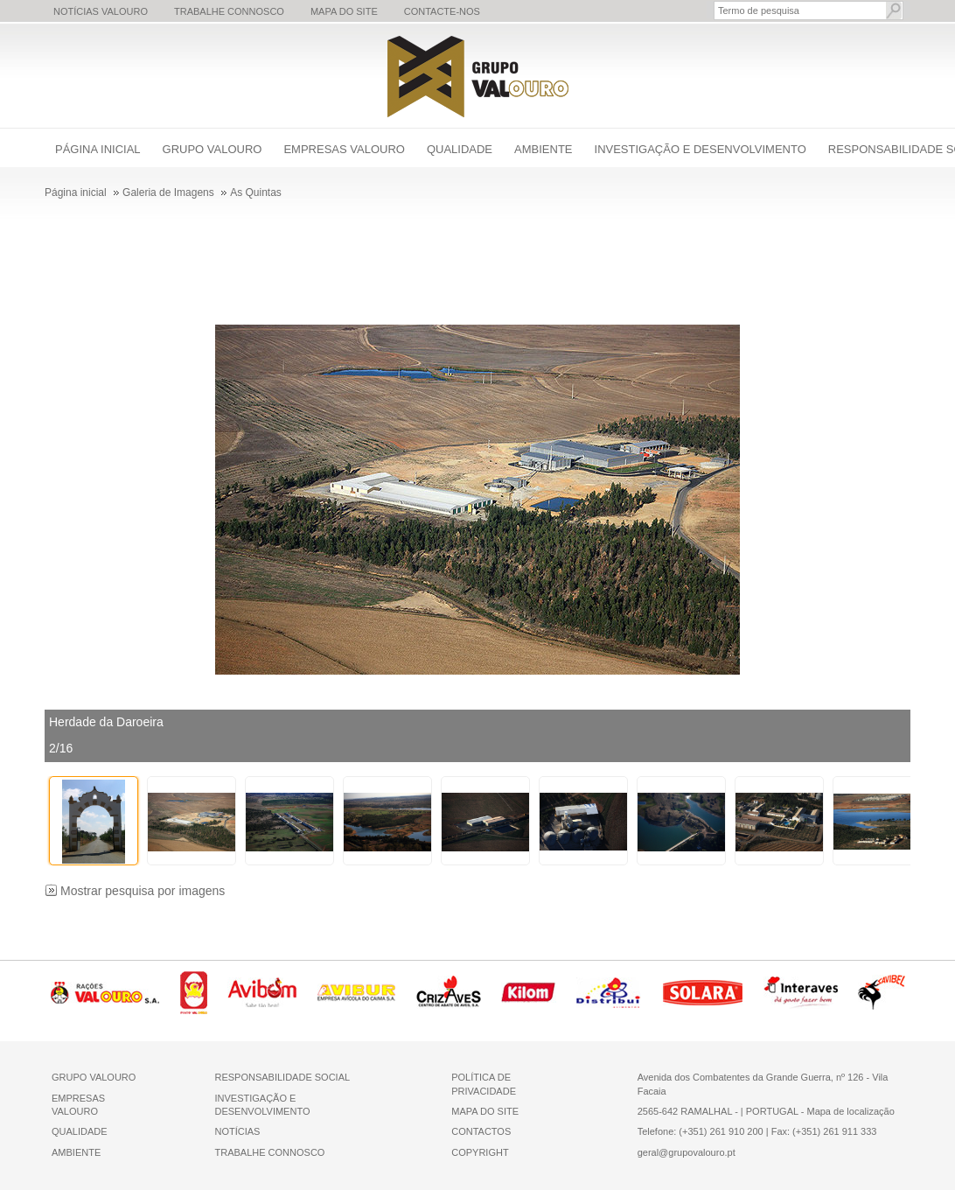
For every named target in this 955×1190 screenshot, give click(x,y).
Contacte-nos (442, 11)
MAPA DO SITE (485, 1111)
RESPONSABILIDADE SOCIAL (282, 1077)
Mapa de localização (850, 1111)
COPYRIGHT (479, 1152)
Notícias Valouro (100, 11)
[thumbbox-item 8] (779, 820)
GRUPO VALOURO (94, 1077)
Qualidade (459, 149)
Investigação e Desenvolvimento (700, 149)
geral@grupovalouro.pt (686, 1152)
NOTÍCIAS (237, 1131)
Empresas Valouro (343, 149)
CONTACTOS (481, 1131)
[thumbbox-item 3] (289, 820)
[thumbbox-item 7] (681, 820)
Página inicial (98, 149)
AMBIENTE (76, 1152)
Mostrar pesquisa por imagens (142, 891)
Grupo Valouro (212, 149)
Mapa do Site (344, 11)
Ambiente (543, 149)
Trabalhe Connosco (229, 11)
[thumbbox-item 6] (583, 820)
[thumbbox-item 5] (485, 820)
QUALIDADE (80, 1131)
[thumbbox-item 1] (93, 820)
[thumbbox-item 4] (387, 820)
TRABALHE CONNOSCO (269, 1152)
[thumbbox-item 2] (191, 820)
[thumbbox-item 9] (877, 820)
